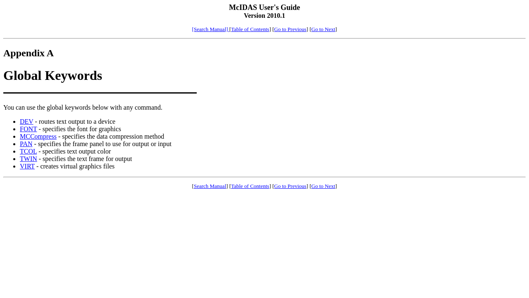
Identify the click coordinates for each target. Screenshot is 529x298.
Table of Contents (250, 29)
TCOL (28, 151)
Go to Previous (290, 29)
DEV (26, 121)
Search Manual (210, 186)
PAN (26, 143)
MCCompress (38, 136)
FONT (28, 128)
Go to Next (323, 29)
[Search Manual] (210, 29)
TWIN (28, 158)
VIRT (27, 166)
